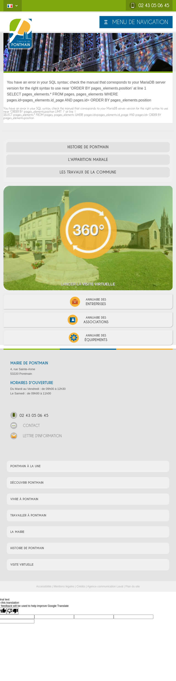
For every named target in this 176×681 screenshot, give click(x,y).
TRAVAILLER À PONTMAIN (28, 515)
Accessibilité (43, 586)
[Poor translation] (13, 611)
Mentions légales (64, 586)
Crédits (81, 586)
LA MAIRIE (17, 532)
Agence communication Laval (105, 586)
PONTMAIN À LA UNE (25, 466)
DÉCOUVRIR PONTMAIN (27, 483)
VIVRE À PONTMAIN (24, 499)
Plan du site (132, 586)
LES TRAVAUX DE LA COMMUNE (88, 172)
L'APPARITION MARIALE (88, 159)
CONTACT (25, 426)
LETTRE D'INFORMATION (36, 436)
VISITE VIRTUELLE (21, 565)
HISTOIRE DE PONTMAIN (88, 147)
